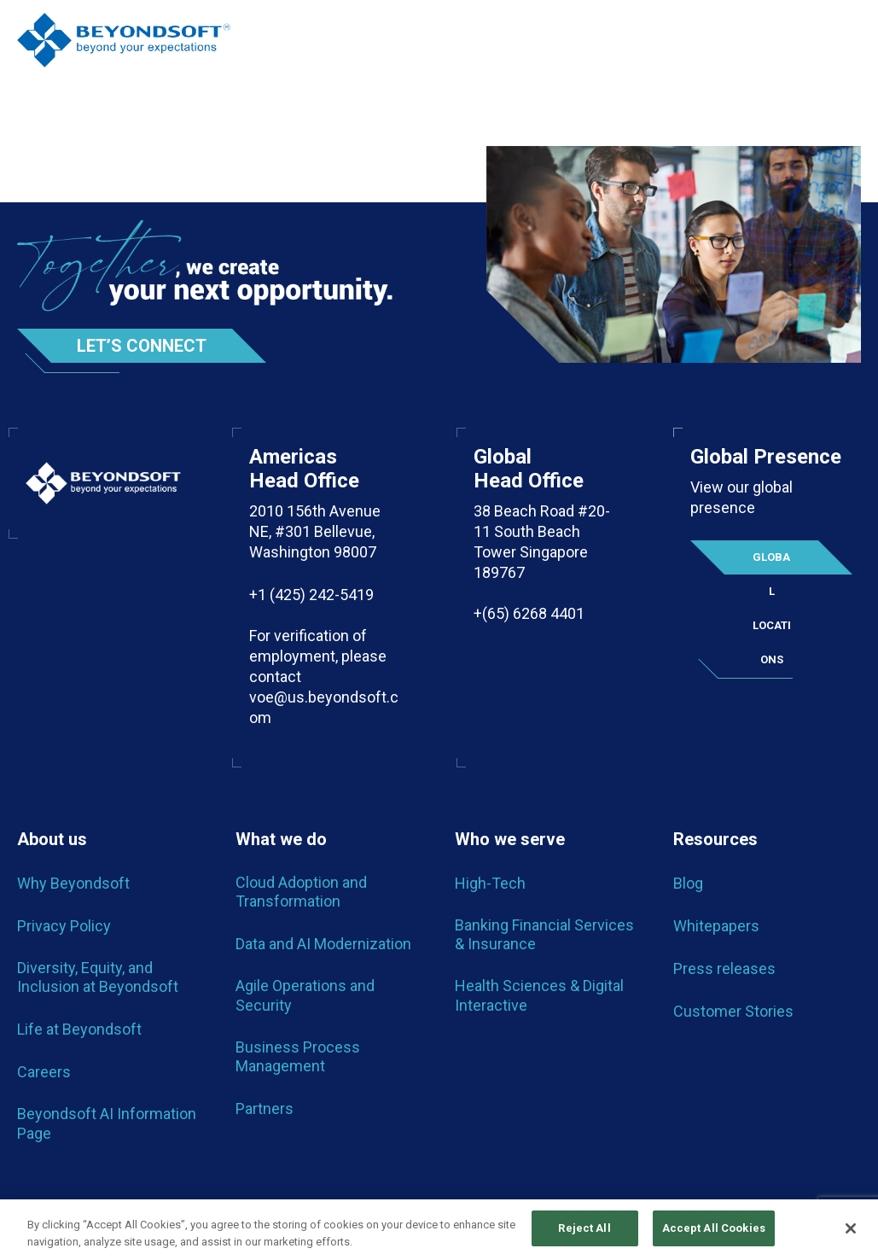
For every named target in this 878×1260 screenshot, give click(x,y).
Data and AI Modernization (323, 944)
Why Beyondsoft (73, 883)
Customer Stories (733, 1011)
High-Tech (490, 883)
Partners (264, 1108)
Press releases (724, 968)
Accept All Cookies (713, 1232)
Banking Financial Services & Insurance (544, 934)
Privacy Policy (64, 926)
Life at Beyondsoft (79, 1029)
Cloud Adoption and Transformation (301, 891)
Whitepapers (716, 926)
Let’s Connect (141, 345)
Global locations (772, 563)
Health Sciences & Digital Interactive (539, 995)
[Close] (850, 1232)
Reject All (584, 1232)
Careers (44, 1072)
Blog (688, 883)
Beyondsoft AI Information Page (106, 1123)
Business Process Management (297, 1056)
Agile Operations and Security (305, 995)
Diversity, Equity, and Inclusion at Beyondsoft (97, 977)
